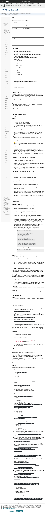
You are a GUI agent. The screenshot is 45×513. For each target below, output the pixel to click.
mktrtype (6, 119)
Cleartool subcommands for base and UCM (9, 14)
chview (6, 48)
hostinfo (6, 71)
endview (6, 58)
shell (5, 164)
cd (5, 38)
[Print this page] (43, 14)
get (5, 65)
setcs (6, 158)
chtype (6, 46)
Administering (31, 3)
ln (5, 73)
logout (6, 77)
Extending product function (32, 5)
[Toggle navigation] (42, 1)
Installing (21, 3)
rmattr (6, 137)
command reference (13, 13)
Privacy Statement (12, 509)
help (5, 69)
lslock (6, 85)
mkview (6, 121)
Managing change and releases (11, 5)
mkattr (6, 96)
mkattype (6, 98)
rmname (6, 148)
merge (6, 94)
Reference (39, 5)
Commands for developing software (24, 13)
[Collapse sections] (41, 14)
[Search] (42, 10)
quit (5, 129)
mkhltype (6, 112)
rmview (6, 156)
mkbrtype (6, 102)
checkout (6, 42)
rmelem (6, 141)
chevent (6, 44)
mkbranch (6, 100)
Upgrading (26, 3)
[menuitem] (10, 3)
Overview (17, 3)
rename (6, 133)
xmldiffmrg (7, 177)
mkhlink (6, 110)
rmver (6, 154)
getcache (6, 67)
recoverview (7, 131)
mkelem (6, 106)
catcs (6, 36)
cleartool (5, 27)
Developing (37, 3)
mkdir (6, 104)
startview (6, 166)
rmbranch (6, 139)
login (6, 75)
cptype (6, 50)
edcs (5, 56)
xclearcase (6, 173)
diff (5, 54)
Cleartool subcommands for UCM (6, 180)
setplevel (6, 160)
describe (6, 52)
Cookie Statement (5, 509)
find (18, 14)
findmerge (6, 63)
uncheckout (7, 168)
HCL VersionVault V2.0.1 (3, 5)
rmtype (6, 152)
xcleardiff (6, 175)
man (5, 92)
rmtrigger (6, 150)
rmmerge (6, 146)
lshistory (6, 83)
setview (6, 162)
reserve (6, 135)
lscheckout (6, 81)
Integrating (20, 5)
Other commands (7, 192)
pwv (5, 127)
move (6, 123)
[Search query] (35, 10)
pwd (5, 125)
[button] (1, 19)
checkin (6, 40)
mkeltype (6, 108)
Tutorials (24, 5)
